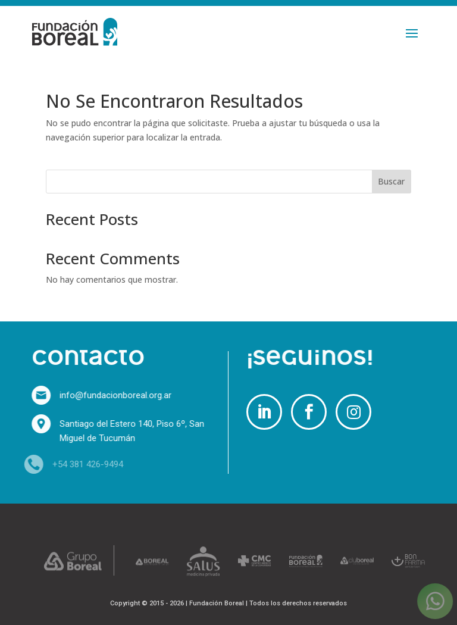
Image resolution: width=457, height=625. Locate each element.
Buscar (391, 181)
